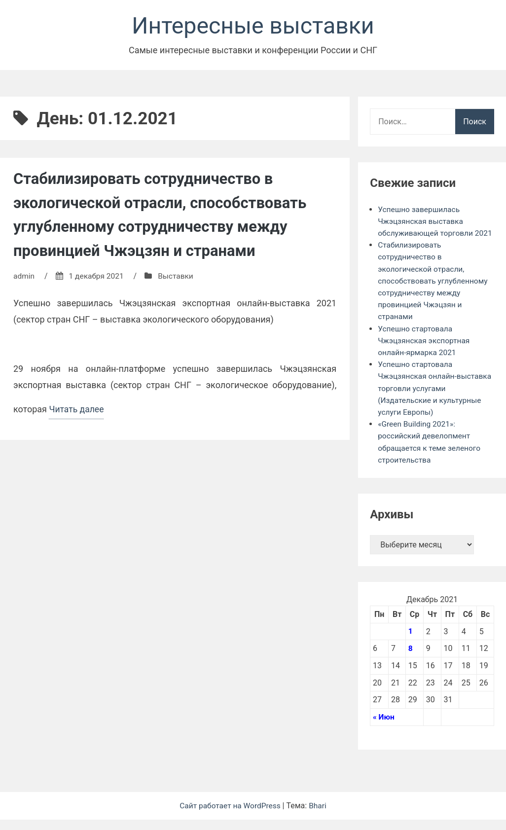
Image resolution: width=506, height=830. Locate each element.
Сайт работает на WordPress (231, 816)
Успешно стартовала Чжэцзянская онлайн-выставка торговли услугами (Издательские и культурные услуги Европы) (432, 399)
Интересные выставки (253, 26)
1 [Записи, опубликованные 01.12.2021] (410, 642)
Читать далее (77, 411)
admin (24, 276)
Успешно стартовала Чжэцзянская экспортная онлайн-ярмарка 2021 (425, 352)
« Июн (384, 727)
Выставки (178, 276)
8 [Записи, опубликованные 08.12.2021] (410, 659)
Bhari (319, 816)
